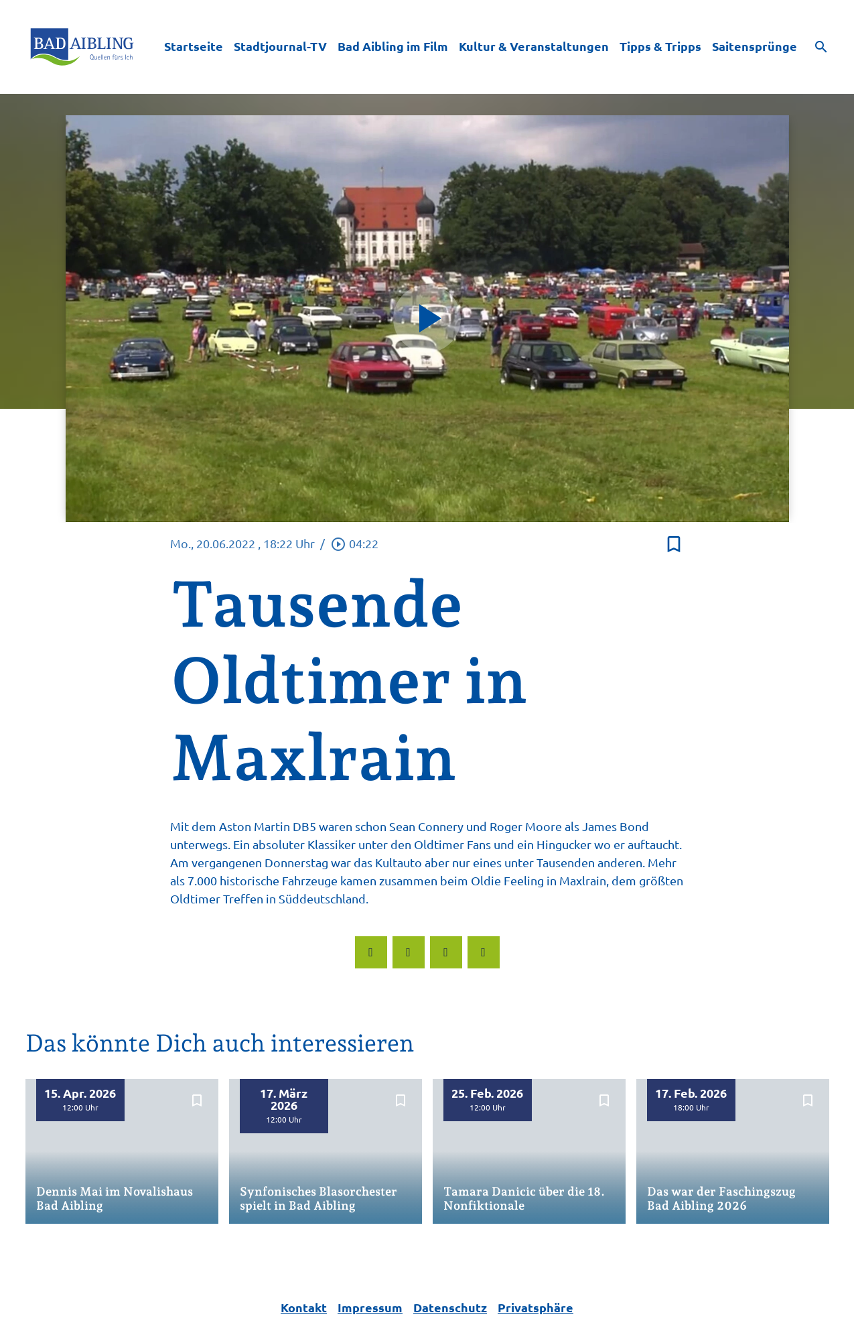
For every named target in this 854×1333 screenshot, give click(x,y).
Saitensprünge (754, 46)
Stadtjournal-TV (280, 46)
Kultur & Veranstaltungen (534, 46)
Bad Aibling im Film (393, 46)
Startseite (193, 46)
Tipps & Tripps (660, 46)
